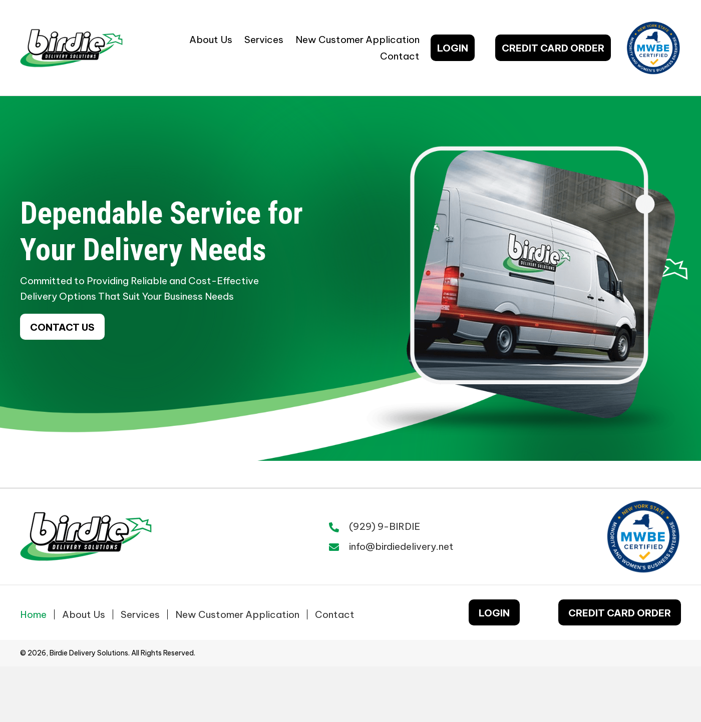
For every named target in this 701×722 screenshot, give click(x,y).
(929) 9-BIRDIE (384, 526)
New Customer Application (237, 614)
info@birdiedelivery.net (401, 546)
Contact (335, 614)
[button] (453, 48)
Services (140, 614)
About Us (83, 614)
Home (33, 614)
